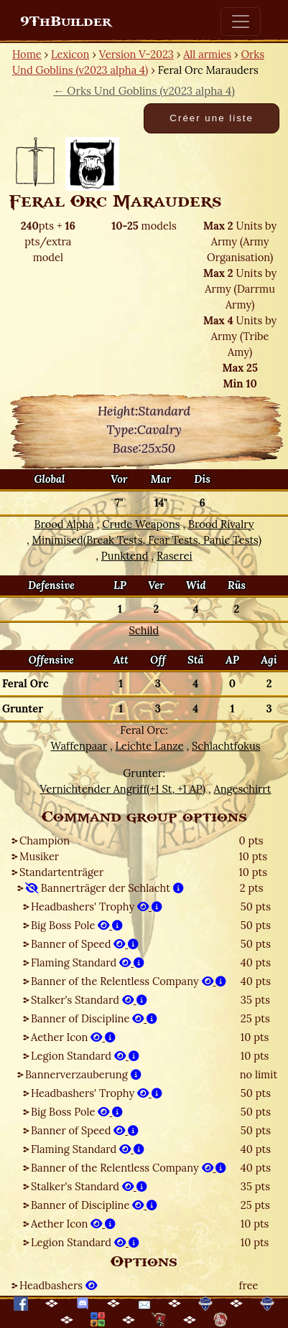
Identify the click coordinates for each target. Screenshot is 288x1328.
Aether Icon (73, 1037)
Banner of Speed (85, 944)
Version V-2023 (136, 54)
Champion (44, 840)
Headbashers (58, 1285)
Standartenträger (61, 872)
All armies (207, 54)
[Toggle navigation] (240, 21)
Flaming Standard (87, 962)
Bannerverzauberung (83, 1074)
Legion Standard (85, 1056)
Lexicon (70, 54)
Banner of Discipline (94, 1018)
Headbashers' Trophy (96, 906)
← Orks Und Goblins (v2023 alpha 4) (144, 91)
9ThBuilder (65, 21)
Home (27, 54)
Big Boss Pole (77, 925)
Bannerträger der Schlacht (104, 888)
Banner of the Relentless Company (128, 981)
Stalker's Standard (89, 1000)
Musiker (39, 856)
